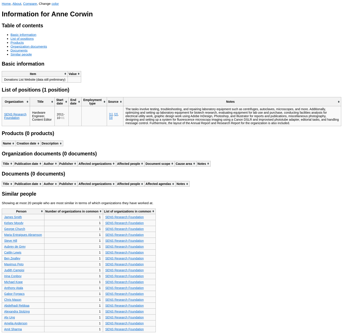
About (16, 3)
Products (17, 42)
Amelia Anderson (15, 323)
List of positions (22, 38)
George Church (14, 229)
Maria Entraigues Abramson (23, 235)
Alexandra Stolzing (17, 311)
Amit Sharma (13, 329)
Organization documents (28, 46)
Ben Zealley (12, 258)
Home (6, 3)
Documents (19, 50)
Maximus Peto (14, 264)
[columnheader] (35, 74)
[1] (111, 114)
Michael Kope (13, 282)
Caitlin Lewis (12, 252)
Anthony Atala (13, 288)
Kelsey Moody (13, 223)
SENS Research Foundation (15, 116)
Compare (30, 3)
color (55, 3)
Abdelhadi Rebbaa (16, 305)
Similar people (21, 54)
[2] (116, 114)
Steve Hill (10, 240)
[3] (111, 118)
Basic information (23, 35)
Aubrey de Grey (15, 246)
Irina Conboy (12, 276)
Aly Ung (9, 317)
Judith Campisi (14, 270)
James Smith (13, 217)
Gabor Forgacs (14, 294)
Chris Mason (12, 299)
